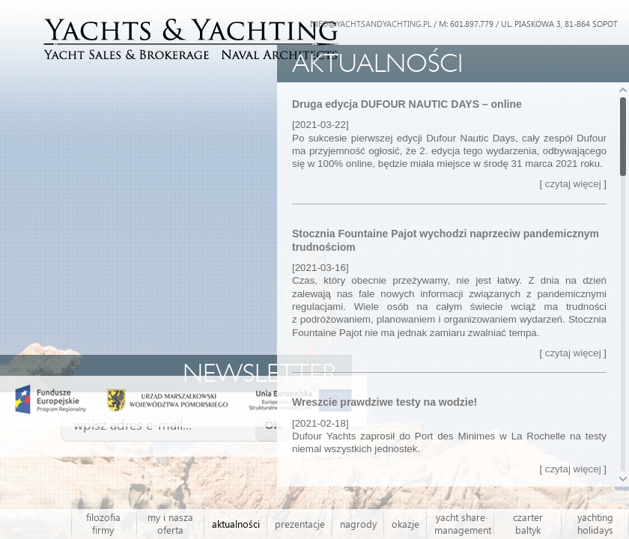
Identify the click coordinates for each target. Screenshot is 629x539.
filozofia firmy (103, 524)
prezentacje (300, 524)
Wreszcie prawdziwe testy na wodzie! (384, 402)
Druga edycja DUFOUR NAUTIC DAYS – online (407, 104)
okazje (405, 524)
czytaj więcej (573, 183)
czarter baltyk (528, 524)
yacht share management (462, 524)
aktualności (236, 524)
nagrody (358, 524)
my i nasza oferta (170, 524)
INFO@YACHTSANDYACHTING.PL (370, 23)
